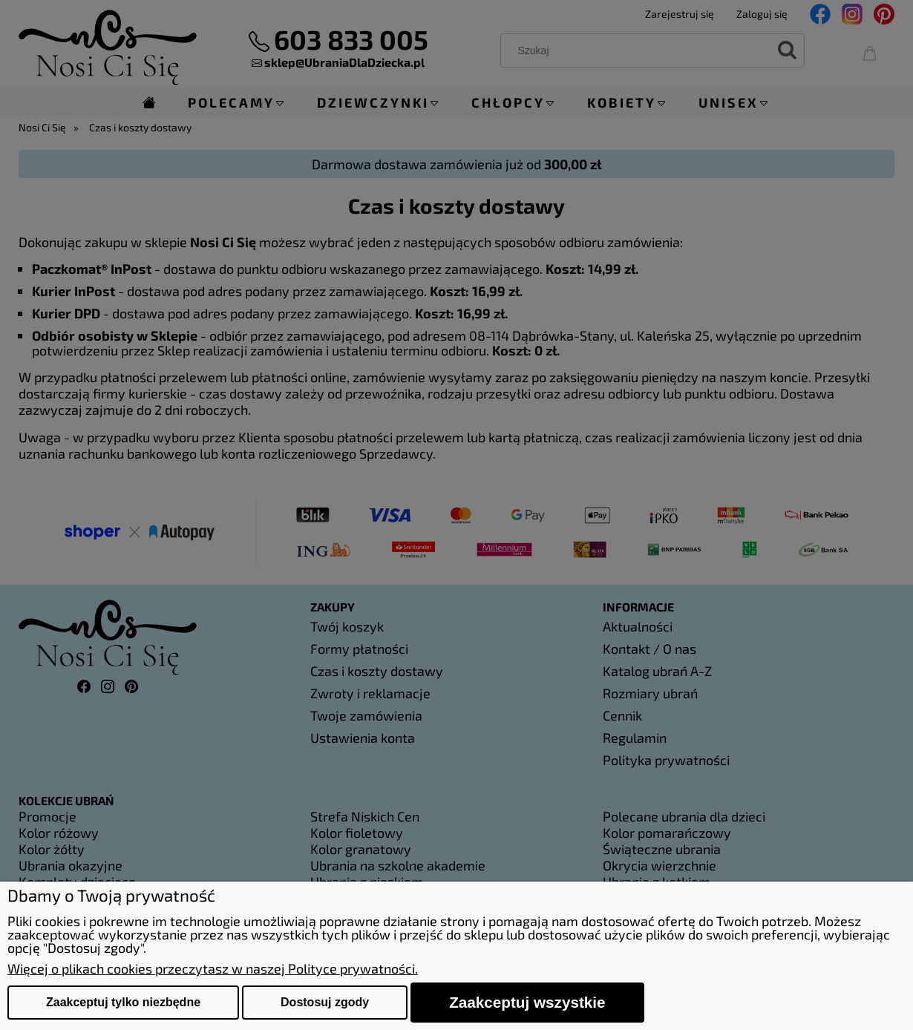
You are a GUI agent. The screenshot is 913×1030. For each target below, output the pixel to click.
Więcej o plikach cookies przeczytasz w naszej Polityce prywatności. (212, 968)
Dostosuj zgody (325, 1002)
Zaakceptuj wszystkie (527, 1002)
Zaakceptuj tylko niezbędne (123, 1002)
